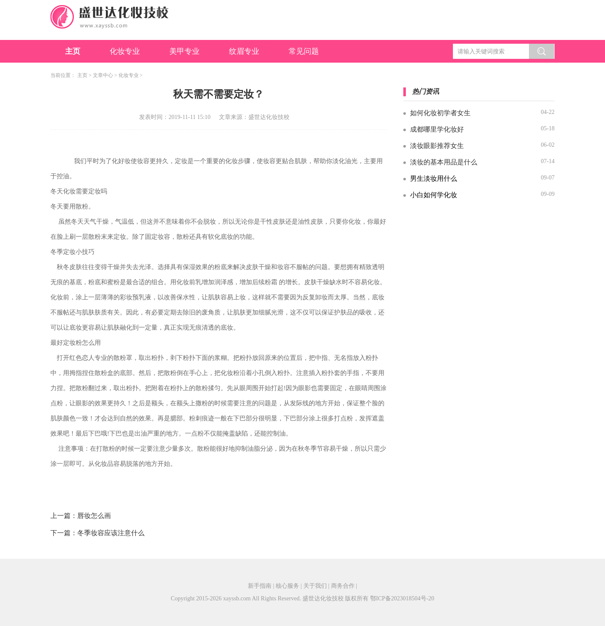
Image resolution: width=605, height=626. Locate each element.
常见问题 (304, 51)
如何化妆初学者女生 (440, 112)
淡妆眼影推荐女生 (437, 145)
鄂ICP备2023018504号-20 (402, 598)
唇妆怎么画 (94, 515)
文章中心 (103, 75)
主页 (72, 51)
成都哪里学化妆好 (437, 129)
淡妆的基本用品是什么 (443, 162)
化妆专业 (125, 51)
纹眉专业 (244, 51)
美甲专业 (184, 51)
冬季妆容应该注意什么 (111, 532)
